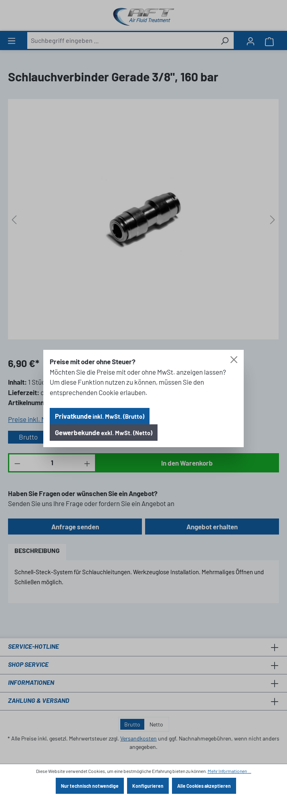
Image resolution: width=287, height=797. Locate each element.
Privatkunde (99, 416)
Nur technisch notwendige (90, 786)
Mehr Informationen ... (229, 771)
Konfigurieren (148, 786)
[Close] (234, 359)
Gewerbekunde (103, 432)
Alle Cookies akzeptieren (204, 786)
